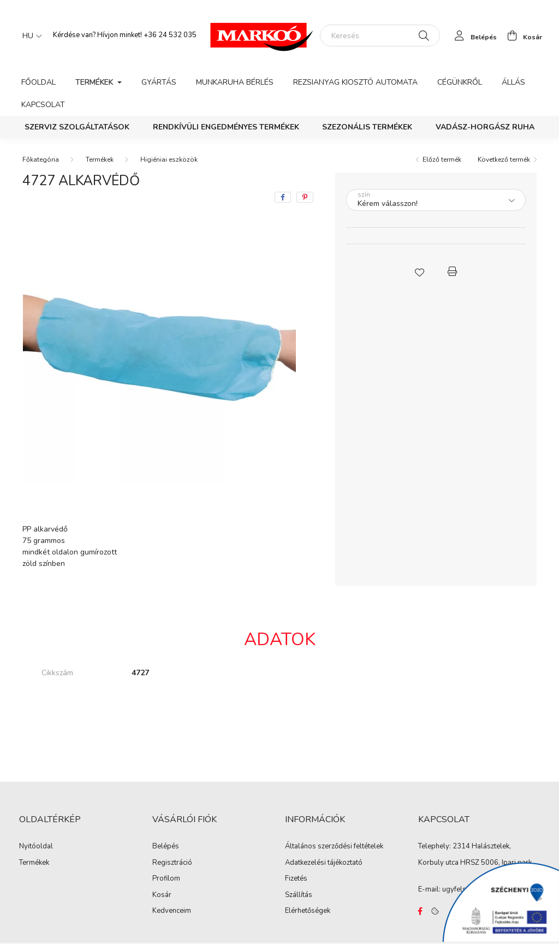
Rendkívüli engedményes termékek (226, 127)
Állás (513, 82)
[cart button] (521, 35)
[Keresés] (380, 35)
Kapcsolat (43, 104)
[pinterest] (304, 197)
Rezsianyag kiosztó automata (355, 82)
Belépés (165, 846)
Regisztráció (172, 863)
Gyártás (158, 82)
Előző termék (442, 159)
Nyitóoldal (36, 846)
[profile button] (473, 35)
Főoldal (38, 82)
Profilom (166, 879)
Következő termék (504, 159)
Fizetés (296, 879)
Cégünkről (459, 82)
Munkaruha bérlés (234, 82)
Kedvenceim (171, 911)
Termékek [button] (95, 82)
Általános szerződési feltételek (334, 846)
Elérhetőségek (307, 911)
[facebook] (283, 197)
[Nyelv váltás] (29, 35)
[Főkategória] (40, 159)
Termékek (100, 159)
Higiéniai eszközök (169, 159)
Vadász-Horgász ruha (485, 127)
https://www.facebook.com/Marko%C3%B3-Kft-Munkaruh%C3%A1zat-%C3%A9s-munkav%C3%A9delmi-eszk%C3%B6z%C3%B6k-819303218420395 (420, 911)
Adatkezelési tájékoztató (323, 863)
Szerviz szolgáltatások (77, 127)
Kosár (161, 895)
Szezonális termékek (367, 127)
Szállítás (298, 895)
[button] (419, 271)
